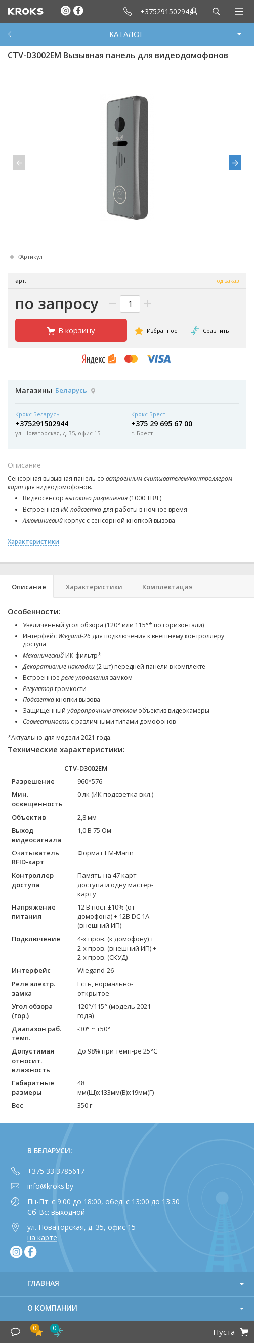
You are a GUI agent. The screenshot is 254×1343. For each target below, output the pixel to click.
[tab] (27, 586)
